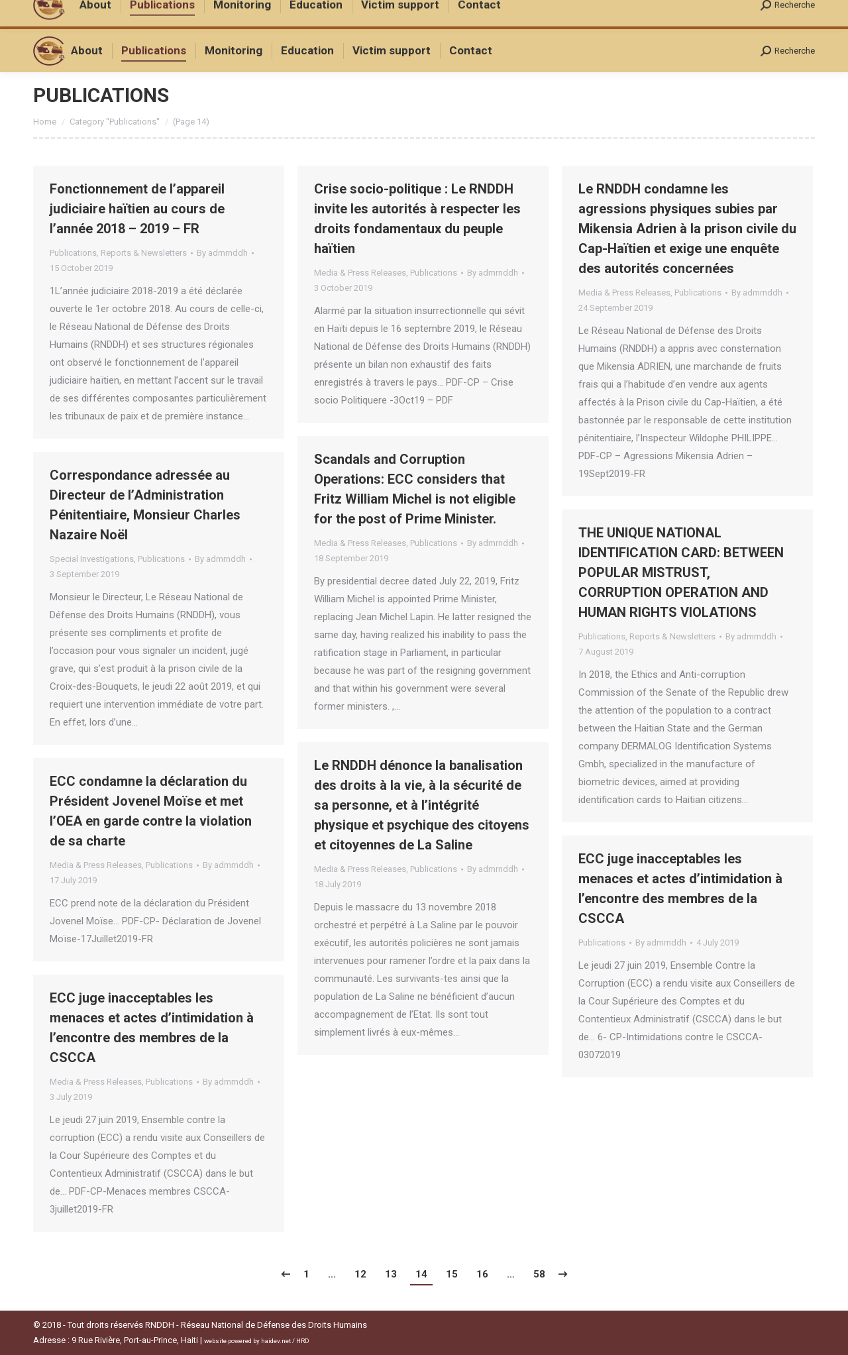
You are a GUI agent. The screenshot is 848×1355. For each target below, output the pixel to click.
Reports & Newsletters (144, 253)
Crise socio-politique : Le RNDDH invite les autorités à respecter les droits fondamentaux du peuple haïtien (417, 218)
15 (452, 1274)
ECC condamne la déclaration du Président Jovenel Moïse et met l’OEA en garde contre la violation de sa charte (151, 811)
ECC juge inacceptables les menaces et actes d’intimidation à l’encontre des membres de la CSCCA (680, 888)
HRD (302, 1340)
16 (482, 1274)
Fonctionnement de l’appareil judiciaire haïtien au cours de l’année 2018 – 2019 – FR (137, 209)
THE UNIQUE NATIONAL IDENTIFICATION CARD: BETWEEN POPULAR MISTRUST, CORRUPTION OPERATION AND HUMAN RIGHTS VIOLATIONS (681, 572)
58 (539, 1274)
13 (391, 1274)
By (222, 253)
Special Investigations (92, 559)
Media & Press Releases (360, 273)
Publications (73, 253)
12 (360, 1274)
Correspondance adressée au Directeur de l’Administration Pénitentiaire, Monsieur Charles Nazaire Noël (145, 505)
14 (421, 1274)
